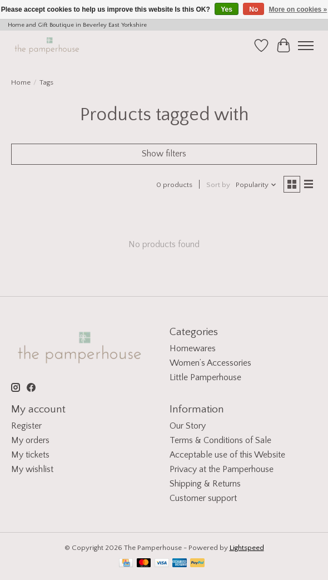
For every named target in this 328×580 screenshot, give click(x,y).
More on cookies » (298, 9)
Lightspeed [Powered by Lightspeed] (247, 548)
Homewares (193, 348)
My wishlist (32, 469)
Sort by (218, 185)
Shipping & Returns (205, 484)
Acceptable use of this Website (227, 455)
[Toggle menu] (306, 46)
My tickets (30, 455)
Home (21, 82)
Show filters (164, 154)
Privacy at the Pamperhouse (222, 469)
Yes (226, 9)
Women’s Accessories (210, 363)
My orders (30, 440)
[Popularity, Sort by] (256, 185)
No (253, 9)
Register (26, 426)
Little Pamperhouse (205, 377)
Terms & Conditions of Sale (220, 440)
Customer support (203, 498)
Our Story (188, 426)
